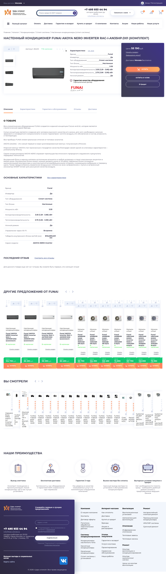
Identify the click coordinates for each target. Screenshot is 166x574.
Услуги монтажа (109, 544)
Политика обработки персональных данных (87, 525)
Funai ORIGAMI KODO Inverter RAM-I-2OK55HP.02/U (154, 340)
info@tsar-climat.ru (96, 16)
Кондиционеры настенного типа (88, 541)
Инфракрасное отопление (129, 531)
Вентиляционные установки (130, 513)
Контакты (114, 24)
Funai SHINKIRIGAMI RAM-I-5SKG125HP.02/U (81, 339)
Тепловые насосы (130, 539)
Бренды (105, 523)
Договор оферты (88, 519)
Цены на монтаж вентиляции (129, 564)
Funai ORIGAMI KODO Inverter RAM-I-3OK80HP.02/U (142, 340)
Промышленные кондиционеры (150, 519)
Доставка (48, 24)
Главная (7, 32)
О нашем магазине (89, 512)
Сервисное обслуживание (108, 552)
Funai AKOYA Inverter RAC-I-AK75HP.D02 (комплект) (48, 336)
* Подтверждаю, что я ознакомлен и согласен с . (51, 529)
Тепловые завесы (130, 535)
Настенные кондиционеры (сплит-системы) (70, 32)
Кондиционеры (27, 32)
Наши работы (137, 24)
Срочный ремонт (150, 526)
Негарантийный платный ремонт (150, 513)
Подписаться (52, 538)
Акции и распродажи (107, 527)
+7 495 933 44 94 (95, 9)
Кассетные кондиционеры (87, 547)
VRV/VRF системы (151, 523)
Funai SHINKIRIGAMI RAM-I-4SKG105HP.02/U (93, 339)
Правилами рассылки (52, 545)
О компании (101, 24)
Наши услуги (153, 24)
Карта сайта (9, 562)
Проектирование (109, 547)
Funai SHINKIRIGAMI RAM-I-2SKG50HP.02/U (118, 339)
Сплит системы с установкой (88, 557)
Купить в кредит (84, 24)
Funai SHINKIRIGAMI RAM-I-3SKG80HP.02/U (106, 339)
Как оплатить (107, 512)
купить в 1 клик (143, 78)
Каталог (15, 32)
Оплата (37, 24)
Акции (125, 24)
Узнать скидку (132, 52)
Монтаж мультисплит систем (128, 558)
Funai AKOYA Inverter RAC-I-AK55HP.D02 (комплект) (66, 336)
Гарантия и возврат (65, 24)
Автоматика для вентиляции (129, 519)
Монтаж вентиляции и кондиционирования (131, 551)
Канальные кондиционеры (87, 552)
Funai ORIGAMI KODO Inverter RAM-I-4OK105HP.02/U (130, 340)
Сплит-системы (43, 32)
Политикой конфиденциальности (46, 530)
